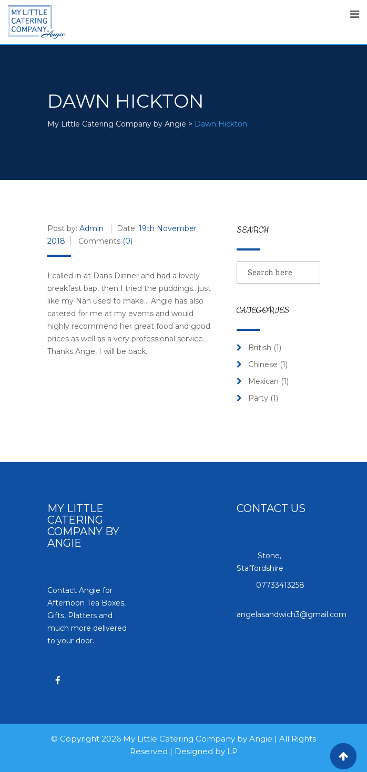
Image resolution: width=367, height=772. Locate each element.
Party (258, 398)
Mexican (263, 381)
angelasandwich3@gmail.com (291, 614)
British (259, 347)
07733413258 (280, 585)
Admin (91, 228)
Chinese (263, 364)
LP (232, 751)
